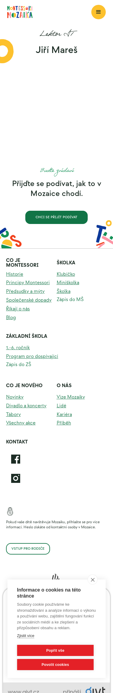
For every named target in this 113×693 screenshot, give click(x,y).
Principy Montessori (28, 283)
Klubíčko (66, 274)
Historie (14, 274)
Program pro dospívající (32, 356)
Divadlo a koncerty (26, 406)
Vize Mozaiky (71, 397)
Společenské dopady (29, 300)
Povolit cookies (55, 665)
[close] (93, 579)
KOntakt (17, 442)
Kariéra (64, 415)
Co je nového (24, 386)
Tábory (13, 415)
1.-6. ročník (18, 348)
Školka (66, 263)
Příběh (64, 423)
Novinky (15, 397)
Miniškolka (68, 283)
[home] (49, 12)
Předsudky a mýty (25, 291)
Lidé (61, 406)
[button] (98, 12)
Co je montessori (22, 263)
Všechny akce (21, 423)
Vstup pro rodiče (28, 549)
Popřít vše (55, 650)
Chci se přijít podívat (56, 217)
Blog (11, 318)
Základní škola (26, 336)
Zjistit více (25, 635)
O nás (64, 386)
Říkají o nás (18, 309)
